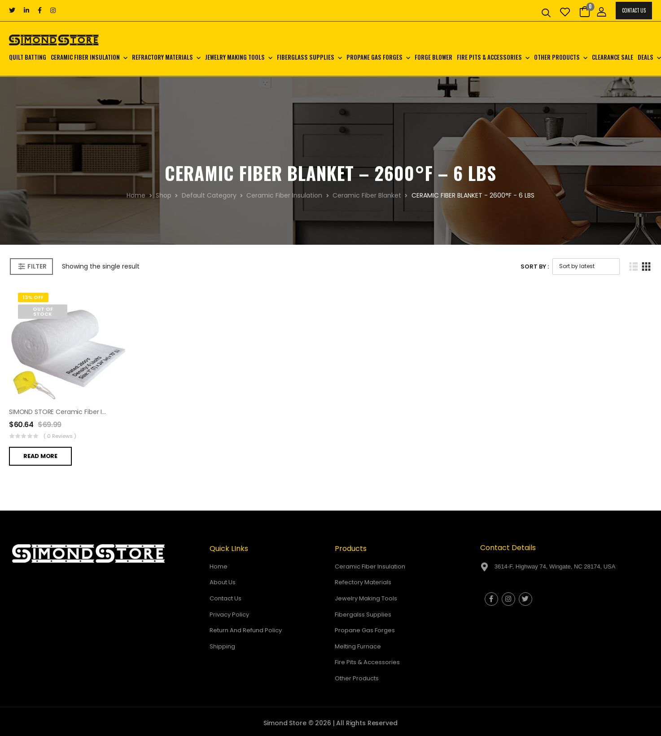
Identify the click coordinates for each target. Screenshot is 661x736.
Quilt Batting (27, 57)
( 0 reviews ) (60, 436)
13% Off (33, 297)
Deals (645, 57)
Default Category (209, 195)
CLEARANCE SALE (612, 57)
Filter (36, 266)
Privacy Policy (229, 614)
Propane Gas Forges (374, 57)
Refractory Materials (162, 57)
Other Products (557, 57)
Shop (163, 195)
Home (136, 195)
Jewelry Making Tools (235, 57)
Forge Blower (433, 57)
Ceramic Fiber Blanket (367, 195)
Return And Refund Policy (246, 630)
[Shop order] (586, 266)
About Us (223, 582)
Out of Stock (43, 311)
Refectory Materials (363, 582)
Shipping (222, 646)
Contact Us (633, 10)
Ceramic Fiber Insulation (85, 57)
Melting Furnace (358, 646)
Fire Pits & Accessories (489, 57)
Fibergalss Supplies (363, 614)
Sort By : (535, 266)
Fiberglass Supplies (305, 57)
